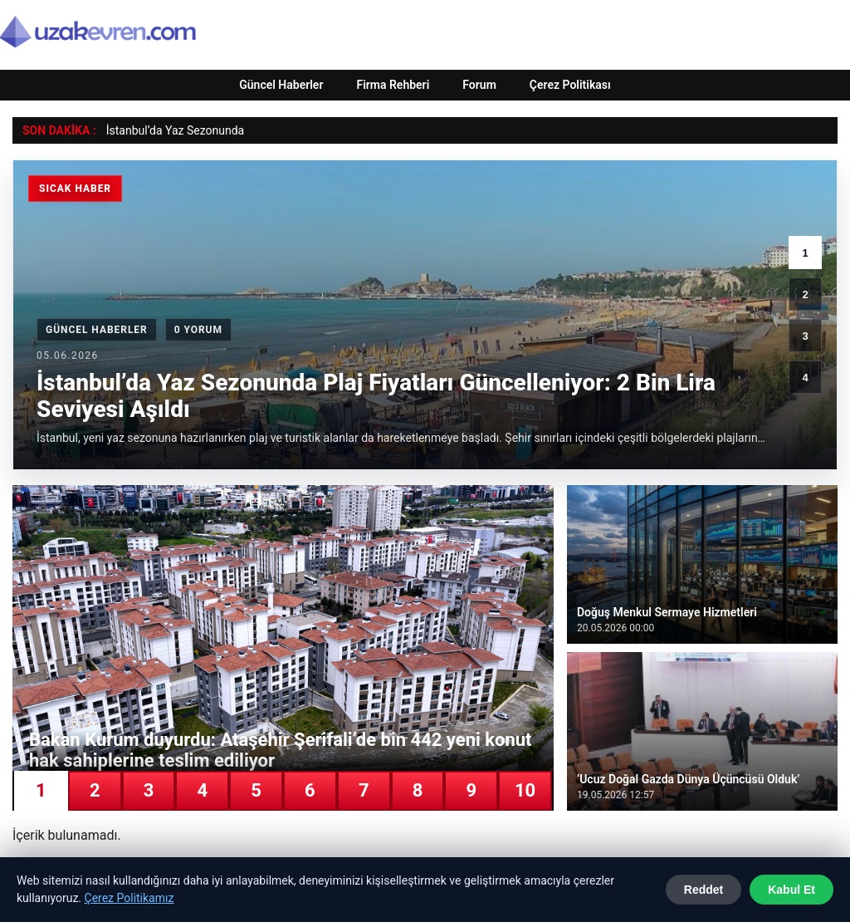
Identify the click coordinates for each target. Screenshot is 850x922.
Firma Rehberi (392, 84)
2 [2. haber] (805, 294)
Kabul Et (791, 889)
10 (525, 790)
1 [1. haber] (805, 253)
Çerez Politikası (570, 84)
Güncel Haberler (281, 84)
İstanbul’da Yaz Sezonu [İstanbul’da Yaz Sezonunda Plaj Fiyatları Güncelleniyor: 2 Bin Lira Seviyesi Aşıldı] (165, 130)
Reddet (703, 889)
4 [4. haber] (805, 377)
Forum (479, 84)
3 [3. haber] (805, 336)
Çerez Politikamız (129, 898)
